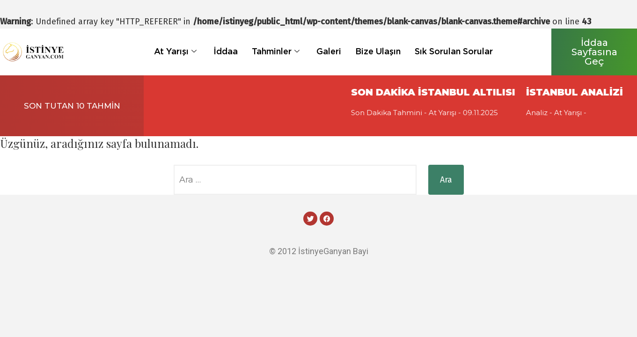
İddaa (225, 51)
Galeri (328, 51)
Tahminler (276, 51)
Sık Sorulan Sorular (454, 51)
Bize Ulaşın (378, 51)
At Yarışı (175, 51)
